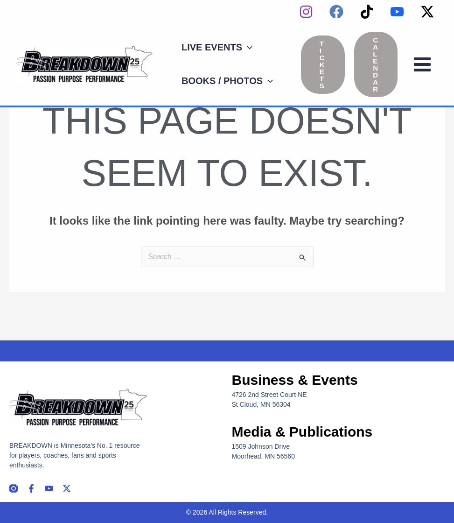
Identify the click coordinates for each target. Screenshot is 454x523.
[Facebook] (336, 11)
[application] (247, 47)
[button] (217, 47)
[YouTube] (397, 11)
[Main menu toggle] (422, 64)
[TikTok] (366, 11)
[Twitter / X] (427, 11)
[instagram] (306, 11)
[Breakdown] (85, 64)
